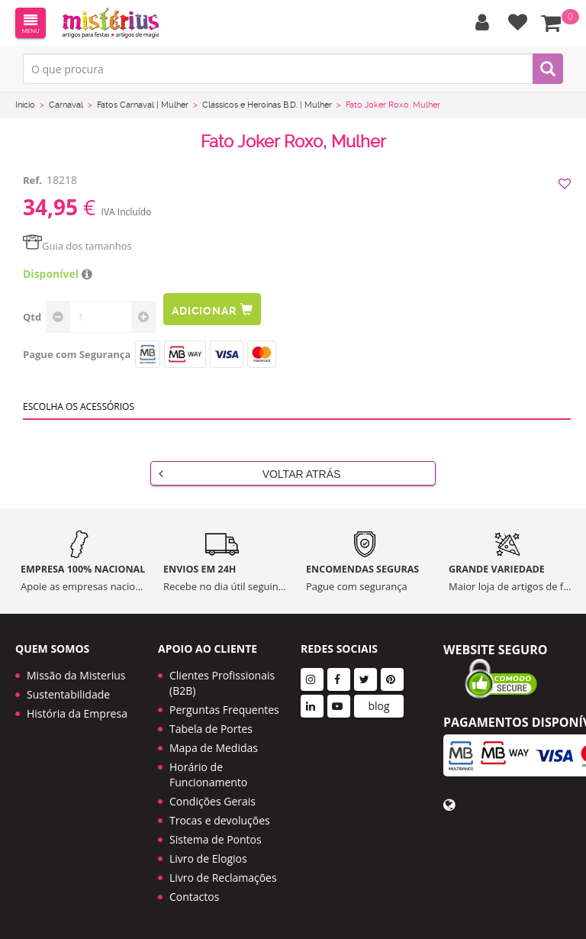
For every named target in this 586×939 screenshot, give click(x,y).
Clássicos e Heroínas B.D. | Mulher (267, 105)
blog (378, 706)
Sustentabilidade (68, 694)
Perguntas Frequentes (224, 709)
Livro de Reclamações (223, 877)
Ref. (32, 180)
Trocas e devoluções (219, 820)
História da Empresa (77, 713)
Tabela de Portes (211, 728)
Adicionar (212, 309)
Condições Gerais (212, 801)
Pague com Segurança (76, 354)
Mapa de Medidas (213, 748)
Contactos (194, 896)
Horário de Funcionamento (208, 774)
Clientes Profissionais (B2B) (222, 683)
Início (25, 105)
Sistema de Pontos (215, 839)
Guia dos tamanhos (77, 246)
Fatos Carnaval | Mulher (142, 105)
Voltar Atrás (249, 473)
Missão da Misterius (76, 675)
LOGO (111, 23)
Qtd (32, 317)
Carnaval (66, 105)
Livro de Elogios (208, 858)
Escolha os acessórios (78, 406)
